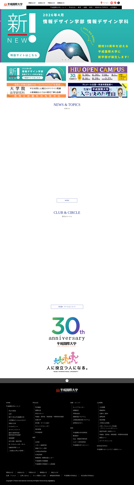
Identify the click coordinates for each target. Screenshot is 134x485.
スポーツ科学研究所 (79, 442)
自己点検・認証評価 (15, 441)
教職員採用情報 (55, 475)
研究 (90, 7)
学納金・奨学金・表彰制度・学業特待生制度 (49, 416)
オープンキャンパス (105, 441)
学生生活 (72, 7)
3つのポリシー (13, 426)
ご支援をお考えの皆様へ (16, 450)
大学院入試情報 (104, 423)
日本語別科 (38, 454)
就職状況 (76, 410)
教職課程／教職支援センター (44, 458)
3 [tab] (69, 60)
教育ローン (103, 437)
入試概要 (102, 407)
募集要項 (102, 410)
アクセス (105, 3)
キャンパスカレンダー (42, 426)
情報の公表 (12, 423)
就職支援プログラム (79, 416)
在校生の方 (41, 3)
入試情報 (100, 402)
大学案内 (113, 7)
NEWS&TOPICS (102, 446)
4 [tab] (72, 60)
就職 (85, 7)
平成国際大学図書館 (41, 461)
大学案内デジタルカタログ (17, 420)
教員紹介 (76, 436)
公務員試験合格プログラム (81, 420)
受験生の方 (32, 3)
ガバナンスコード (14, 429)
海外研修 (38, 429)
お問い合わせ (24, 475)
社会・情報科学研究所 (80, 439)
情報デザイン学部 (41, 448)
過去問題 (102, 420)
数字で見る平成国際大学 (16, 417)
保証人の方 (54, 472)
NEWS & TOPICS (101, 7)
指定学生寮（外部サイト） (108, 431)
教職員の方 (60, 3)
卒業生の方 (51, 3)
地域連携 (11, 438)
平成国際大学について (58, 7)
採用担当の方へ (78, 423)
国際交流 (38, 410)
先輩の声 (38, 420)
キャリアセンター (78, 407)
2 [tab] (65, 60)
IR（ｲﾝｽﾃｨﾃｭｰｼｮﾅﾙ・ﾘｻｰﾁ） (17, 444)
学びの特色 (12, 411)
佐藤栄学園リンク (14, 447)
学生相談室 (38, 432)
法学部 (37, 442)
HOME (8, 402)
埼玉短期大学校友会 (87, 475)
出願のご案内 (103, 413)
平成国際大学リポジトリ (81, 445)
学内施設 (38, 407)
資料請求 (102, 416)
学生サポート (39, 413)
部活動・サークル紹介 (42, 423)
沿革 (10, 414)
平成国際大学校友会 (70, 475)
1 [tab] (62, 60)
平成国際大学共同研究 (80, 432)
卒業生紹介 (76, 413)
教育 (79, 7)
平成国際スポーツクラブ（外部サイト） (109, 449)
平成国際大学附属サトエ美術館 (45, 464)
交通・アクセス (11, 475)
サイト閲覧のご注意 (39, 475)
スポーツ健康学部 (41, 445)
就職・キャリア (75, 402)
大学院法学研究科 (41, 451)
